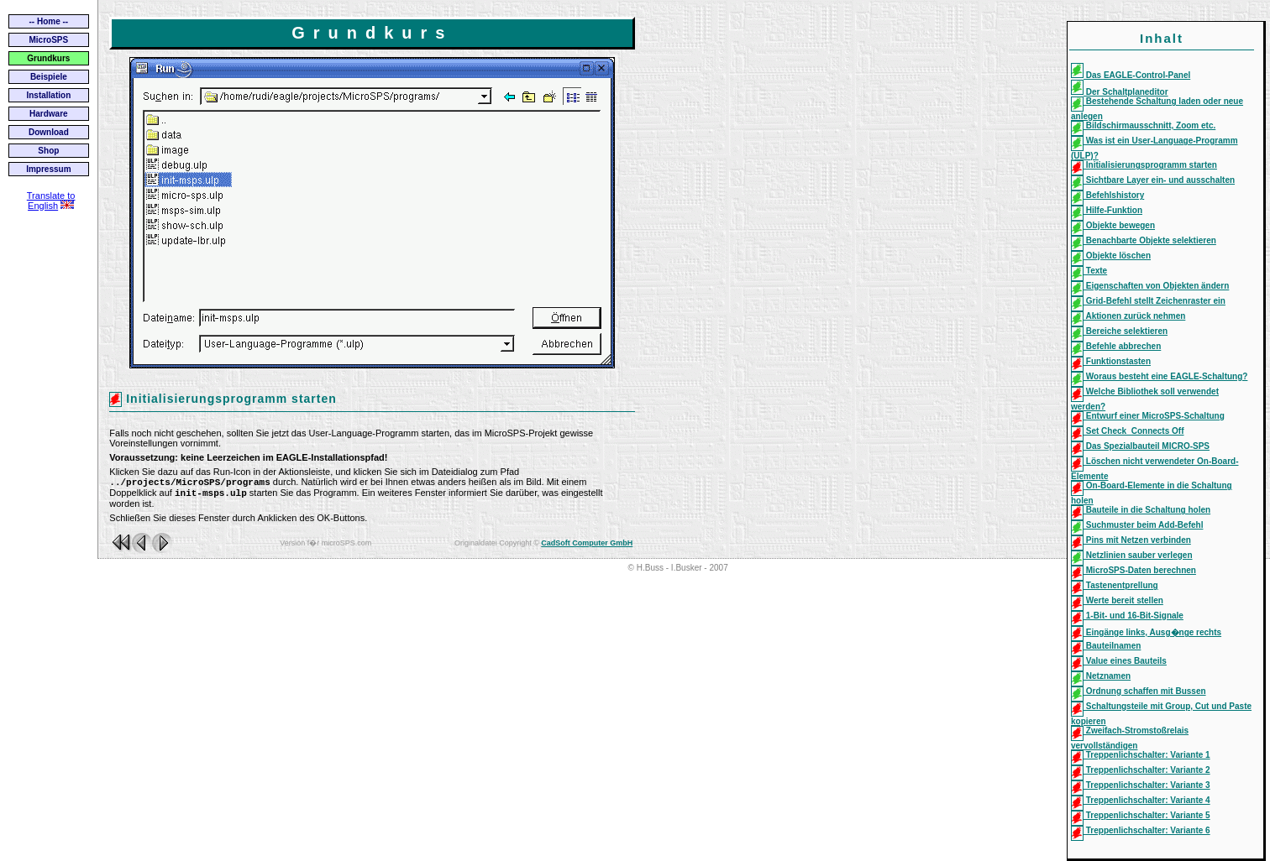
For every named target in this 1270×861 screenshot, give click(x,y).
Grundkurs (48, 58)
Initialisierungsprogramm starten (1144, 165)
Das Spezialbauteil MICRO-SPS (1140, 446)
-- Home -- (49, 21)
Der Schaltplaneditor (1119, 92)
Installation (48, 95)
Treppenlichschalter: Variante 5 (1140, 815)
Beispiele (48, 76)
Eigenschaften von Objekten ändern (1150, 285)
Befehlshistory (1107, 195)
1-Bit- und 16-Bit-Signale (1127, 615)
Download (49, 132)
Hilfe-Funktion (1106, 210)
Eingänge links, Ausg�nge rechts (1146, 632)
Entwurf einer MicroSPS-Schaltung (1148, 415)
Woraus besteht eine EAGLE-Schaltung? (1159, 376)
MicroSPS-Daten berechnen (1133, 570)
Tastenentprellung (1114, 585)
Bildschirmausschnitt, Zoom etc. (1143, 125)
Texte (1089, 270)
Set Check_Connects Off (1127, 431)
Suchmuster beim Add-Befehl (1137, 525)
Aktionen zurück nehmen (1128, 316)
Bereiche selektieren (1119, 331)
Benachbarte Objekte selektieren (1143, 240)
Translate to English (51, 200)
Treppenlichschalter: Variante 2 (1140, 770)
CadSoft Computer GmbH (586, 546)
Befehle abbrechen (1116, 346)
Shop (48, 150)
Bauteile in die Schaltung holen (1140, 509)
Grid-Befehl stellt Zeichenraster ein (1148, 300)
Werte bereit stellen (1117, 600)
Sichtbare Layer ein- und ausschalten (1153, 180)
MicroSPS (49, 39)
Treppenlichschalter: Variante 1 (1140, 754)
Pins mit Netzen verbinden (1131, 540)
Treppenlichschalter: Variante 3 (1140, 785)
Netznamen (1101, 676)
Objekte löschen (1111, 255)
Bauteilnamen (1106, 645)
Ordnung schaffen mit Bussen (1138, 691)
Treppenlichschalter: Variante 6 (1140, 830)
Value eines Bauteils (1119, 660)
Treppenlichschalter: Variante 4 (1140, 800)
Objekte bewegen (1113, 225)
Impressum (48, 169)
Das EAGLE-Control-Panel (1130, 75)
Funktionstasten (1111, 361)
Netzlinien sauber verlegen (1132, 555)
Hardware (48, 113)
